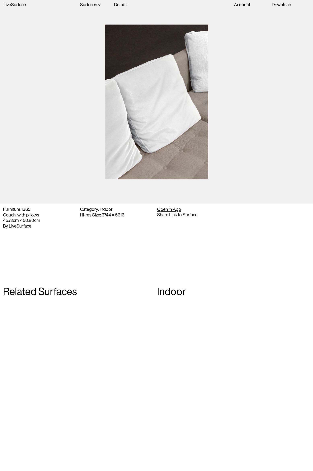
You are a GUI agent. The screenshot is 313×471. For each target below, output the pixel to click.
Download (281, 4)
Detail (119, 5)
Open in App (169, 209)
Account (242, 4)
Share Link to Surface (177, 214)
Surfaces (88, 5)
